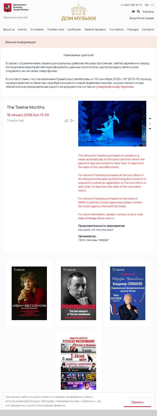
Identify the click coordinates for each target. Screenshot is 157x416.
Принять (137, 402)
